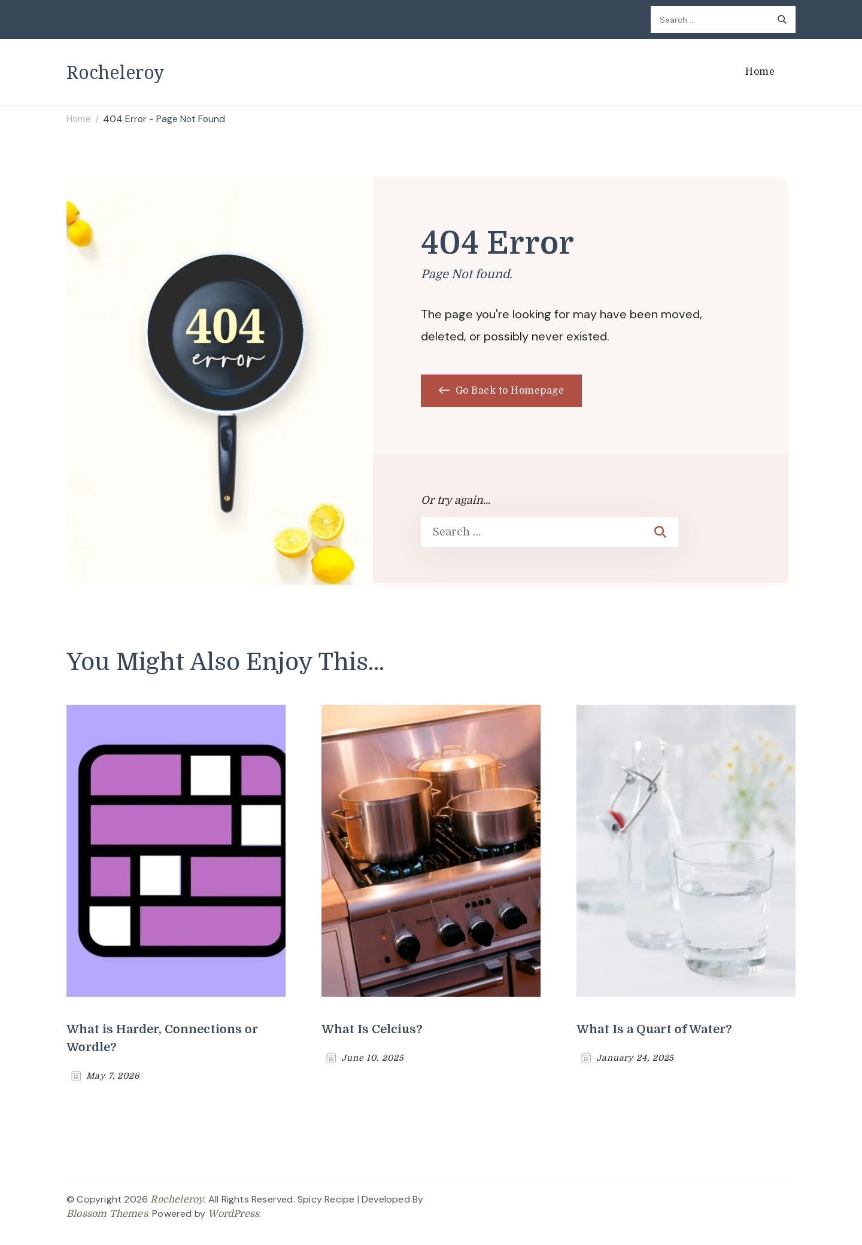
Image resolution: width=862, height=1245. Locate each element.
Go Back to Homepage (501, 390)
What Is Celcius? (372, 1029)
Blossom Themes (107, 1214)
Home (760, 71)
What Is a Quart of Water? (654, 1029)
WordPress (233, 1214)
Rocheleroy (115, 72)
